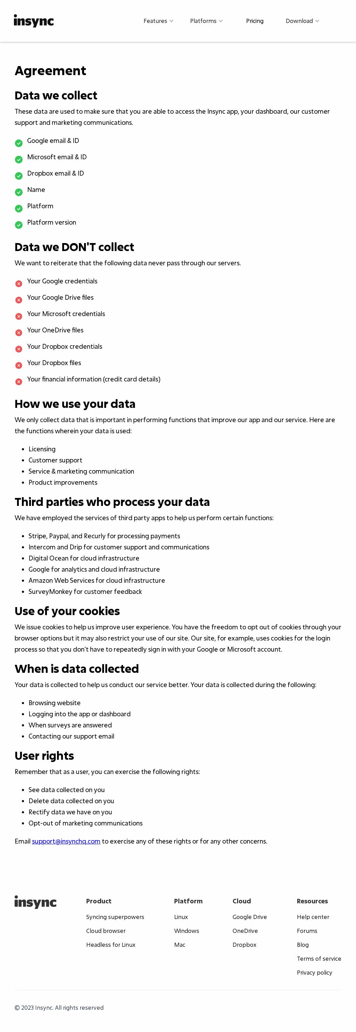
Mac (179, 944)
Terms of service (319, 958)
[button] (159, 20)
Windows (186, 930)
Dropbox (244, 944)
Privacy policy (314, 972)
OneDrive (245, 930)
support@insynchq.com (66, 841)
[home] (34, 20)
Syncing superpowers (115, 916)
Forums (307, 930)
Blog (303, 944)
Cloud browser (106, 930)
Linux (181, 916)
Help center (313, 916)
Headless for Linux (110, 944)
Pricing (255, 20)
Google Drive (250, 916)
